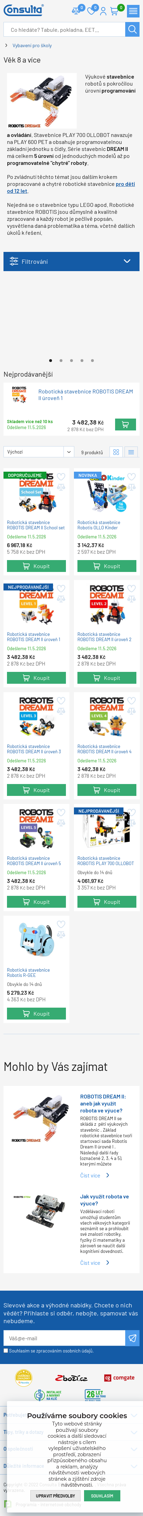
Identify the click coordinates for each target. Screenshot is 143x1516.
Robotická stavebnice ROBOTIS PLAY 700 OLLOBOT (105, 861)
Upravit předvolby (55, 1495)
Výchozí (15, 452)
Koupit (125, 424)
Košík (118, 8)
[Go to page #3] (71, 360)
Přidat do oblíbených (60, 476)
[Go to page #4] (82, 360)
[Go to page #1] (50, 360)
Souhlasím (102, 1495)
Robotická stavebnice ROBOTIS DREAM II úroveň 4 (104, 749)
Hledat (132, 29)
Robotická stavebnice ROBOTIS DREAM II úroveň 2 (104, 637)
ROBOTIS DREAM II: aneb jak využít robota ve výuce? (103, 1103)
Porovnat (79, 8)
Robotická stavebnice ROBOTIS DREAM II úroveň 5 (34, 861)
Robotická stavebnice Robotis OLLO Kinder (98, 525)
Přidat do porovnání (60, 487)
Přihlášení (103, 11)
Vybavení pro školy (32, 45)
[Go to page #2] (61, 360)
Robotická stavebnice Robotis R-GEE (28, 973)
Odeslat (132, 1338)
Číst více (90, 1175)
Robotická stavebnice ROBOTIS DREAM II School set (36, 525)
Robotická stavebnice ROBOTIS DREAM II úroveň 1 (85, 394)
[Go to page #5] (92, 360)
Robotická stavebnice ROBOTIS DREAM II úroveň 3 (34, 749)
